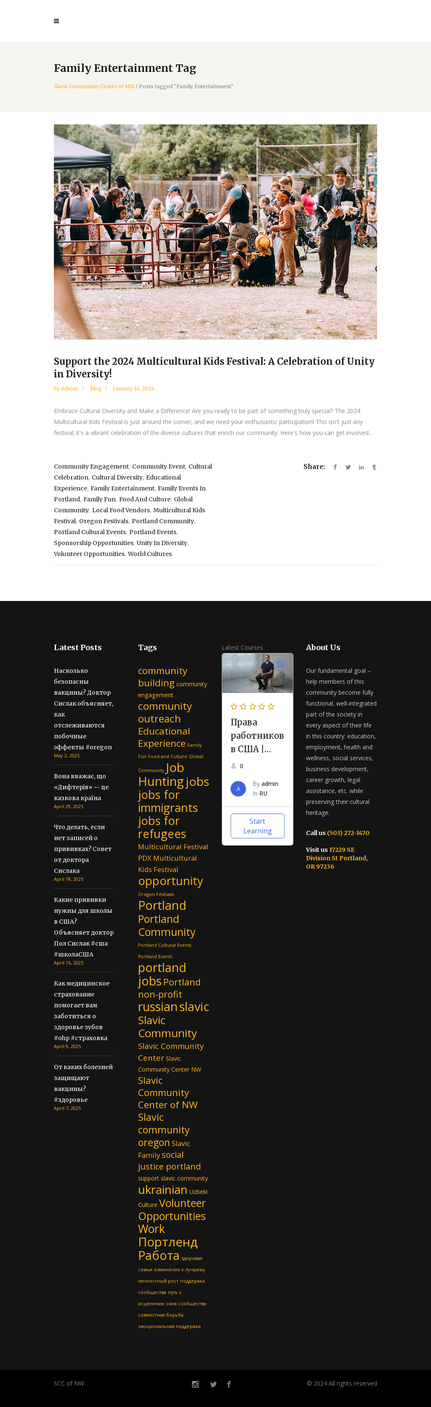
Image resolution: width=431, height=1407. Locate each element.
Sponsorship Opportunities (93, 543)
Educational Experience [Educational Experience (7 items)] (164, 737)
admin (70, 388)
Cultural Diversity (117, 477)
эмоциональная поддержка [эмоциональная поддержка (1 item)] (169, 1326)
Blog (96, 388)
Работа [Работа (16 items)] (159, 1255)
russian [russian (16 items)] (158, 1006)
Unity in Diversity (162, 543)
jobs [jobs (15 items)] (197, 781)
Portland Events (152, 532)
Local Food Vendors (121, 510)
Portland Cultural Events (90, 532)
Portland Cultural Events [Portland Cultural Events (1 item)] (164, 945)
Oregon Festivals (103, 521)
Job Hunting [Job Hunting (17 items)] (161, 774)
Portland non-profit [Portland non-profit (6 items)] (169, 988)
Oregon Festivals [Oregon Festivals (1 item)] (156, 894)
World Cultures (150, 554)
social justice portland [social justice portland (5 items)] (169, 1160)
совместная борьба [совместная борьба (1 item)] (161, 1315)
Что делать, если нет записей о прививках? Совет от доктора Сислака (83, 849)
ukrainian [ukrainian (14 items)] (163, 1189)
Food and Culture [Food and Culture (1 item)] (167, 756)
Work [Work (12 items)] (151, 1228)
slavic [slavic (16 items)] (194, 1006)
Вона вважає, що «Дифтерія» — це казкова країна (81, 787)
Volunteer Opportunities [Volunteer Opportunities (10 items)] (172, 1209)
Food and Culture (144, 499)
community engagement (91, 466)
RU (263, 793)
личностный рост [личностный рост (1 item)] (158, 1281)
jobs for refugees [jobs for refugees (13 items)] (162, 827)
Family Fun (99, 499)
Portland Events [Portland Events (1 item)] (155, 956)
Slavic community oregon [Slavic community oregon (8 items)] (164, 1129)
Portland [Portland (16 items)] (162, 905)
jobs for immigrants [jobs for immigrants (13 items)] (168, 801)
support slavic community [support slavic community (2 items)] (173, 1178)
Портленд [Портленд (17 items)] (168, 1241)
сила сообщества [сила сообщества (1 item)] (186, 1304)
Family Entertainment (122, 488)
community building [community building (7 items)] (162, 676)
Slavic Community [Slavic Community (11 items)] (167, 1026)
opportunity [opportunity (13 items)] (170, 880)
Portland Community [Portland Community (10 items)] (167, 925)
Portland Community (163, 521)
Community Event (158, 466)
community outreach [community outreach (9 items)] (165, 712)
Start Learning (257, 826)
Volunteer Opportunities (89, 554)
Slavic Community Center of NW (94, 86)
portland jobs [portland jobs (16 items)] (162, 974)
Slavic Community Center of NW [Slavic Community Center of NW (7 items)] (168, 1092)
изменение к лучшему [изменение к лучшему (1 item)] (179, 1270)
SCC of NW (69, 1383)
